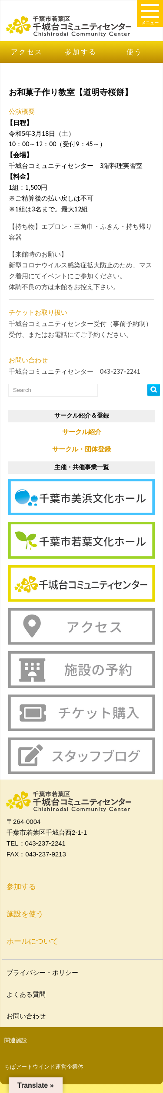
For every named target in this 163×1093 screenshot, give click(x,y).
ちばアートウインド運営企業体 (43, 1066)
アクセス (27, 52)
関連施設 (15, 1040)
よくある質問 (27, 994)
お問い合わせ (27, 1016)
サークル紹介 (81, 431)
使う (134, 52)
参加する (81, 52)
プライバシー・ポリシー (43, 972)
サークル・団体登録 (81, 449)
